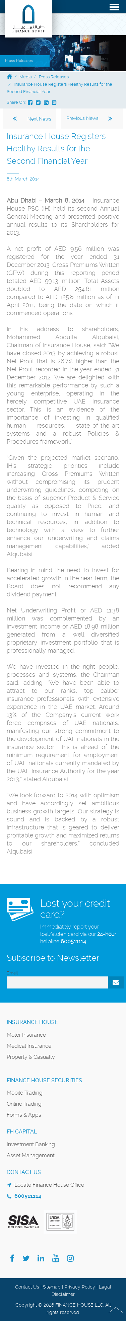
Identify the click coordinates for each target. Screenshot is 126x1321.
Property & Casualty (31, 1057)
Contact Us (27, 1287)
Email (12, 972)
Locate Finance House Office (49, 1185)
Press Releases (54, 76)
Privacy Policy (79, 1287)
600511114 (73, 941)
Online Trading (24, 1104)
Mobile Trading (25, 1093)
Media (25, 76)
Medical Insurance (29, 1046)
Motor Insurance (26, 1035)
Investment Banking (31, 1144)
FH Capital (22, 1131)
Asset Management (31, 1155)
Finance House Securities (44, 1080)
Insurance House (32, 1022)
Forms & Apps (24, 1115)
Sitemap (52, 1287)
